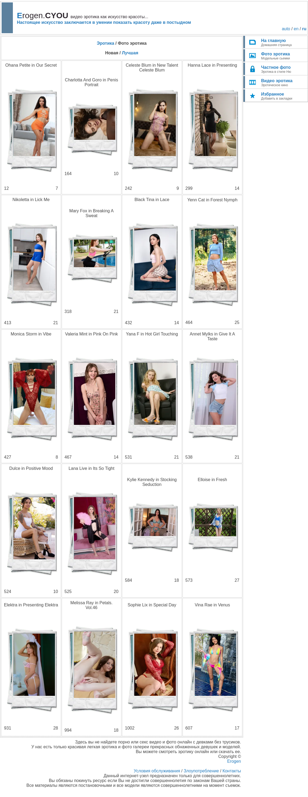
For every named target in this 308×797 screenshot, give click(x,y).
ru (304, 29)
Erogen (234, 761)
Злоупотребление (201, 771)
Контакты (231, 771)
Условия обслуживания (157, 771)
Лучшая (130, 53)
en (296, 29)
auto (286, 29)
